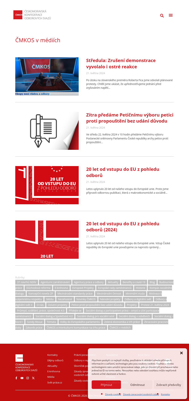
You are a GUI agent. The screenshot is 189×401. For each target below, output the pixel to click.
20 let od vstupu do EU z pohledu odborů (122, 172)
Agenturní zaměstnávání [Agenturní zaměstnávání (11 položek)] (55, 282)
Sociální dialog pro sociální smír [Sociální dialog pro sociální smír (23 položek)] (95, 316)
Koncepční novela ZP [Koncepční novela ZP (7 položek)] (40, 293)
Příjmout (106, 385)
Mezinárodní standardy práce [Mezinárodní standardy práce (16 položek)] (75, 293)
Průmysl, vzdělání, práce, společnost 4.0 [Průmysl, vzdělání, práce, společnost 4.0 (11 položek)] (41, 310)
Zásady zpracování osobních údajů (141, 394)
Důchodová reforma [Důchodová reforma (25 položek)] (38, 288)
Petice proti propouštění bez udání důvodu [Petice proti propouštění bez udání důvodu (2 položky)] (96, 305)
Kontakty (165, 394)
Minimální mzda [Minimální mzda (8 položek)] (135, 293)
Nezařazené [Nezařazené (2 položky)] (65, 299)
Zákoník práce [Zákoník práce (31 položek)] (34, 327)
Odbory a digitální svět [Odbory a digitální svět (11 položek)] (137, 299)
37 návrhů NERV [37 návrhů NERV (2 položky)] (26, 282)
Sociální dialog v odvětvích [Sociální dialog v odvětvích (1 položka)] (134, 316)
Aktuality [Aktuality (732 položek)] (113, 282)
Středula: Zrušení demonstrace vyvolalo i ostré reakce (121, 63)
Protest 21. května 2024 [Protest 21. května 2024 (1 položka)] (155, 305)
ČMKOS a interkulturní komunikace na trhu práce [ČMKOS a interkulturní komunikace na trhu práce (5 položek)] (76, 327)
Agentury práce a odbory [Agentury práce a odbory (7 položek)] (89, 282)
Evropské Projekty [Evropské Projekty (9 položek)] (83, 288)
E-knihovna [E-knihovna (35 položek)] (61, 288)
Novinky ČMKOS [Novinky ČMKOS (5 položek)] (86, 299)
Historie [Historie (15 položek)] (140, 288)
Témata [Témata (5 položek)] (51, 322)
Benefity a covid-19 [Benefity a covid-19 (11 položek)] (134, 282)
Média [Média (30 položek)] (50, 299)
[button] (181, 353)
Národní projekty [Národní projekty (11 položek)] (110, 299)
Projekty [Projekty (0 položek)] (132, 305)
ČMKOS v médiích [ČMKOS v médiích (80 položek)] (120, 327)
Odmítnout (137, 385)
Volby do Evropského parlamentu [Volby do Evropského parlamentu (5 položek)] (80, 322)
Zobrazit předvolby (168, 385)
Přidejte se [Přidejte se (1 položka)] (75, 310)
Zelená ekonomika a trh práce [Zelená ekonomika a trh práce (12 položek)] (122, 322)
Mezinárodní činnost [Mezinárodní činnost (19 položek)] (109, 293)
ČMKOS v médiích (37, 40)
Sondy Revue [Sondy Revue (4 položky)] (34, 322)
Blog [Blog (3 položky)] (152, 282)
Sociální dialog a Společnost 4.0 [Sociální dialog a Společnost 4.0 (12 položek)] (54, 316)
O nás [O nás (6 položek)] (40, 305)
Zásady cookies (113, 394)
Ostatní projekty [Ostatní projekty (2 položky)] (57, 305)
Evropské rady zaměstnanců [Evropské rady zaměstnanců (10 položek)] (115, 288)
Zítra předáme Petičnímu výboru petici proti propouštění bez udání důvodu (129, 118)
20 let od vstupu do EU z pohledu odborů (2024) (122, 226)
